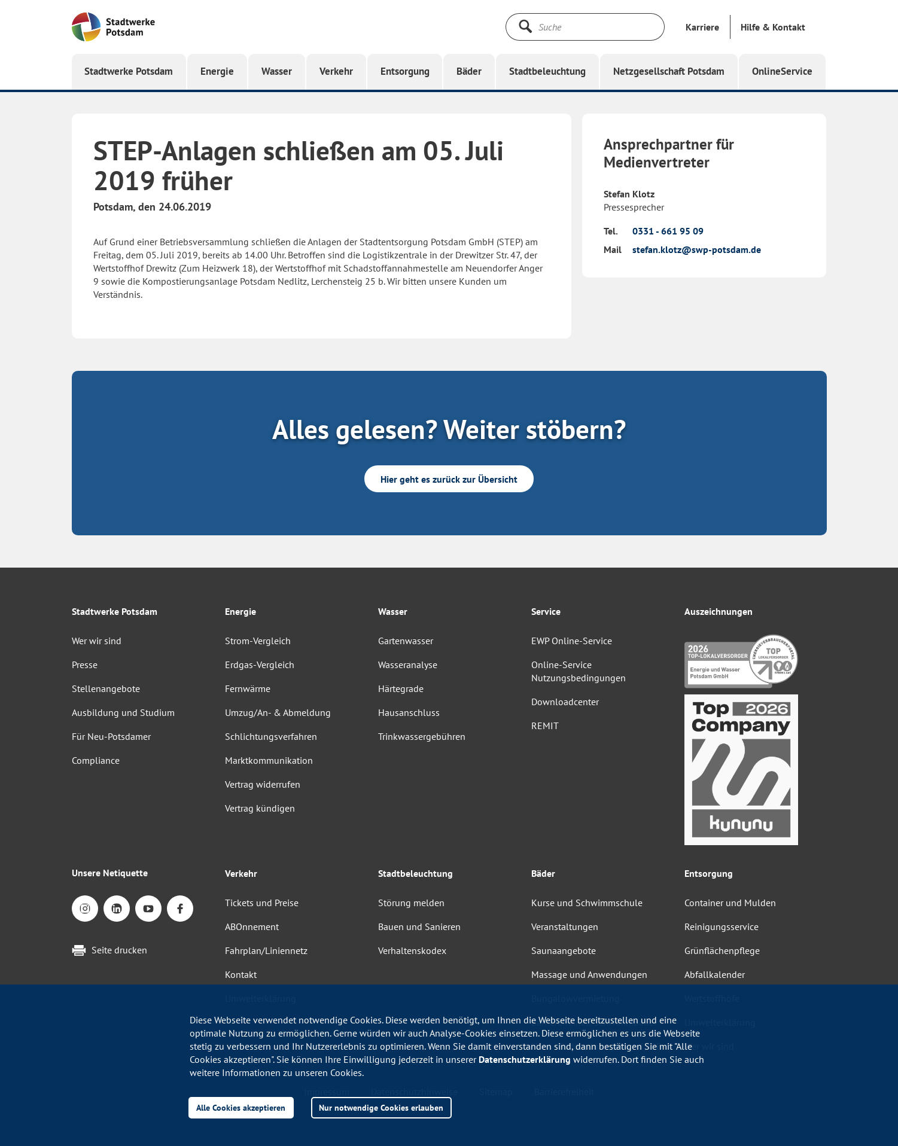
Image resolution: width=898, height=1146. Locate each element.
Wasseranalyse (407, 664)
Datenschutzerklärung (525, 1059)
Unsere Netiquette (110, 873)
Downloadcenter (565, 702)
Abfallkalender (714, 974)
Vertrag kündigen (260, 808)
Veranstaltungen (564, 926)
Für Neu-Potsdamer (111, 736)
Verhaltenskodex (412, 950)
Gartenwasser (405, 641)
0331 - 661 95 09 (668, 231)
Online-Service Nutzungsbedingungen (578, 671)
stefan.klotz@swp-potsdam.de (696, 249)
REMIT (545, 726)
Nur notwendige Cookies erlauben (381, 1107)
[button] (773, 26)
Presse (85, 664)
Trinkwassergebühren (421, 736)
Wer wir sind (96, 641)
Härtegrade (401, 688)
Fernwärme (247, 688)
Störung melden (411, 903)
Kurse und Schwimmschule (587, 903)
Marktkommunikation (269, 760)
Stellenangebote (106, 688)
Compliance (96, 760)
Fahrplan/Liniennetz (266, 950)
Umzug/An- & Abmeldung (278, 712)
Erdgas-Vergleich (259, 664)
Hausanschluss (409, 712)
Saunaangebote (563, 950)
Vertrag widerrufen (262, 784)
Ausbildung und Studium (123, 712)
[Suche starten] (525, 26)
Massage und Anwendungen (589, 974)
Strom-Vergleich (258, 641)
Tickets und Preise (262, 903)
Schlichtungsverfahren (271, 736)
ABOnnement (252, 926)
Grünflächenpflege (722, 950)
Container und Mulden (730, 903)
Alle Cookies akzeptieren (240, 1107)
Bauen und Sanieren (419, 926)
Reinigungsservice (721, 926)
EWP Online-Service (571, 641)
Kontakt (241, 974)
